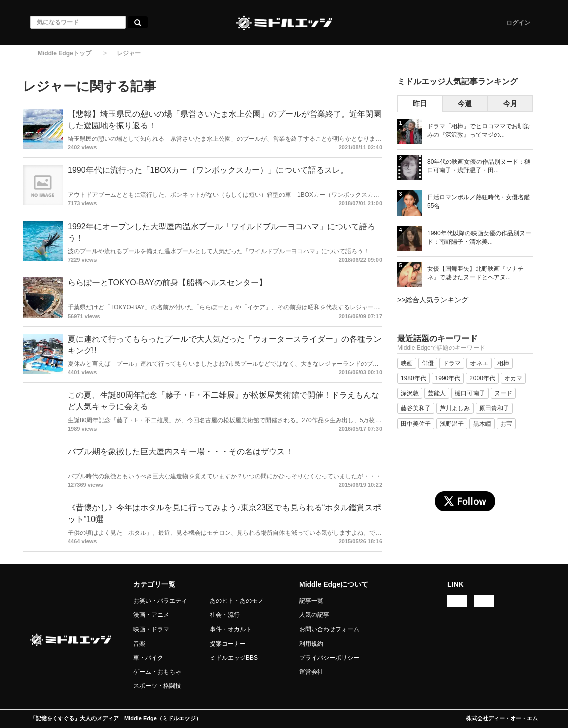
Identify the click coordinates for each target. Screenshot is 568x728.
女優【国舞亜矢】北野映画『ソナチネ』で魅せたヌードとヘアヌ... (475, 273)
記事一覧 (311, 600)
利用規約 (311, 643)
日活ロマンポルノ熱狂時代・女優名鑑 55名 (478, 202)
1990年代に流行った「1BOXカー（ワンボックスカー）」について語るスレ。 (208, 170)
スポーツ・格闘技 (157, 685)
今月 (510, 103)
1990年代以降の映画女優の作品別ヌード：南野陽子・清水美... (479, 237)
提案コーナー (228, 643)
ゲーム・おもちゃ (157, 671)
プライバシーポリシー (329, 657)
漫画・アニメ (151, 614)
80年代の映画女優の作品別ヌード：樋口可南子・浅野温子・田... (478, 166)
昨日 (420, 103)
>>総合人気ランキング (432, 300)
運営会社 (311, 671)
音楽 (139, 643)
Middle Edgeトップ (64, 53)
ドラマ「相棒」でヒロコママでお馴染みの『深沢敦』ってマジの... (478, 130)
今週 (465, 103)
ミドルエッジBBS (234, 657)
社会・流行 (225, 614)
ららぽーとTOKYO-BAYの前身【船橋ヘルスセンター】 (167, 282)
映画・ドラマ (151, 629)
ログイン (518, 22)
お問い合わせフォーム (329, 629)
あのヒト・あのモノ (237, 600)
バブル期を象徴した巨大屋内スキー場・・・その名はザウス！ (180, 451)
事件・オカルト (231, 629)
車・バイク (148, 657)
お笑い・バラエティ (160, 600)
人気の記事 (314, 614)
